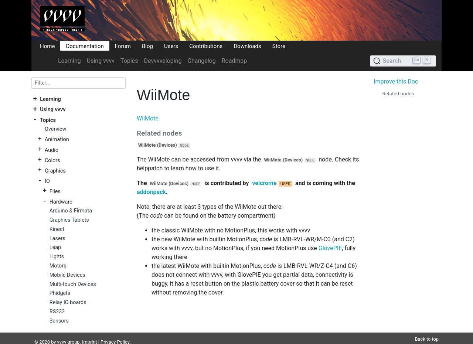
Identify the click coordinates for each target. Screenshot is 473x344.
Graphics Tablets (69, 220)
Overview (55, 129)
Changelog (201, 60)
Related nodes (398, 93)
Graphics (55, 170)
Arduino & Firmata (71, 211)
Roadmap (234, 60)
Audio (51, 150)
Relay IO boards (68, 302)
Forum (123, 45)
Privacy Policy (115, 333)
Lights (57, 256)
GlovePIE (330, 248)
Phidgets (60, 293)
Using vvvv (101, 60)
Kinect (57, 229)
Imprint (89, 333)
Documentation (84, 45)
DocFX (64, 340)
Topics (129, 60)
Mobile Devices (67, 275)
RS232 (57, 312)
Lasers (57, 238)
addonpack (151, 191)
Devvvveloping (163, 60)
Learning (69, 60)
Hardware (61, 201)
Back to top (427, 330)
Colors (52, 160)
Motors (58, 266)
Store (278, 45)
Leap (55, 247)
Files (55, 191)
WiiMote (148, 118)
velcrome (264, 183)
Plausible (160, 340)
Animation (57, 139)
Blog (147, 45)
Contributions (205, 45)
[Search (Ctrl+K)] (403, 61)
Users (171, 45)
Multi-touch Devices (73, 284)
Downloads (247, 45)
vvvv (62, 333)
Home (47, 45)
